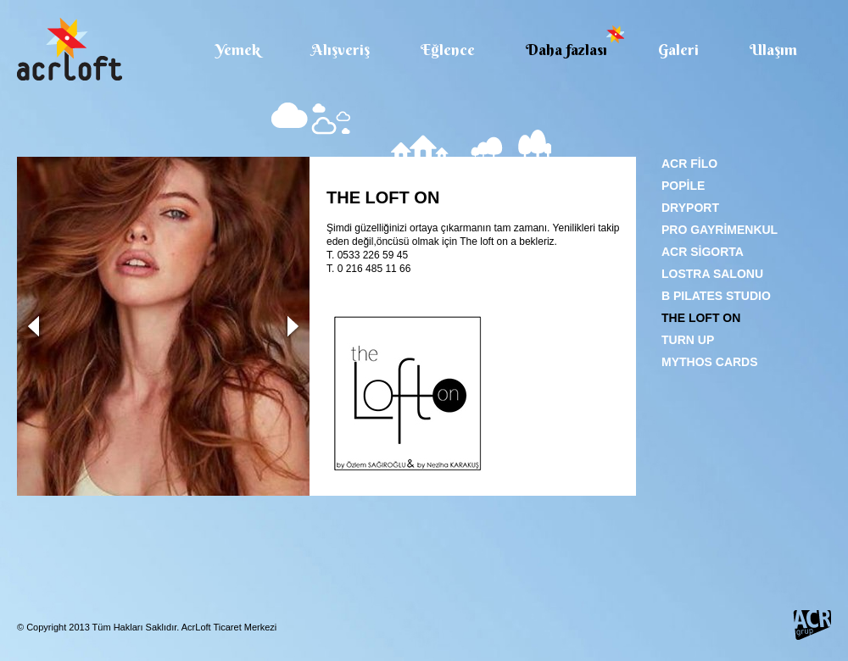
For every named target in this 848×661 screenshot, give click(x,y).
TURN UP (687, 340)
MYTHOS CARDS (709, 362)
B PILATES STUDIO (716, 296)
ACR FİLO (689, 163)
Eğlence (448, 49)
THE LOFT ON (700, 318)
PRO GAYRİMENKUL (719, 229)
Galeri (678, 49)
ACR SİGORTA (702, 251)
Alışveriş (340, 49)
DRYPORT (690, 207)
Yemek (237, 49)
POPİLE (683, 185)
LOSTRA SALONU (712, 274)
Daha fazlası (566, 49)
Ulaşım (773, 49)
